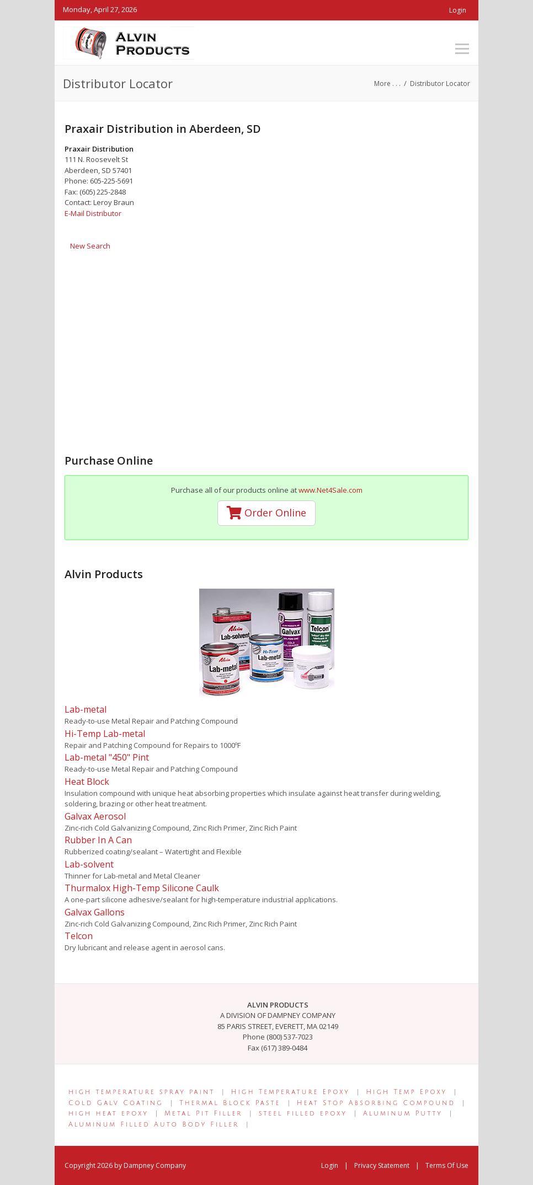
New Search (90, 246)
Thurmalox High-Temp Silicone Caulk (142, 888)
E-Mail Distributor (93, 213)
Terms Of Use (446, 1165)
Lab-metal (85, 709)
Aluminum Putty (403, 1113)
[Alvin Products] (129, 42)
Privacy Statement (381, 1165)
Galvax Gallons (95, 912)
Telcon (79, 936)
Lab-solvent (89, 864)
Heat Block (87, 781)
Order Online (266, 512)
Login (457, 10)
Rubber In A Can (98, 840)
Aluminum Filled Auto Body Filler (153, 1124)
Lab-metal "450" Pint (107, 757)
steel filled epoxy (303, 1113)
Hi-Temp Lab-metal (105, 734)
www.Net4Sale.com (331, 490)
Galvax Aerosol (95, 816)
